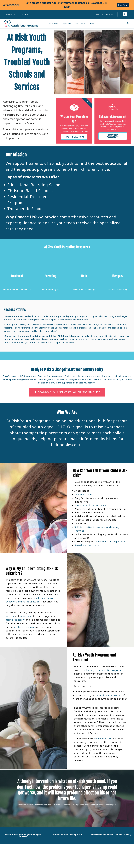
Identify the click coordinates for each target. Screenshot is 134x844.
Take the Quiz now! (74, 137)
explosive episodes (25, 627)
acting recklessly (15, 619)
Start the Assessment (112, 136)
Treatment (17, 276)
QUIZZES (67, 23)
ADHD (84, 276)
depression (26, 616)
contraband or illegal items (110, 541)
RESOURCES (80, 23)
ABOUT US (10, 14)
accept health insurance (110, 695)
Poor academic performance (90, 505)
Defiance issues (83, 494)
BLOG (92, 23)
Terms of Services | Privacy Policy (67, 834)
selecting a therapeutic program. (102, 670)
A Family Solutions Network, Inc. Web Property (111, 834)
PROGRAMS (54, 23)
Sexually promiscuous (86, 545)
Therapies (117, 276)
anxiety (10, 616)
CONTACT (24, 14)
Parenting (50, 276)
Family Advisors (102, 738)
